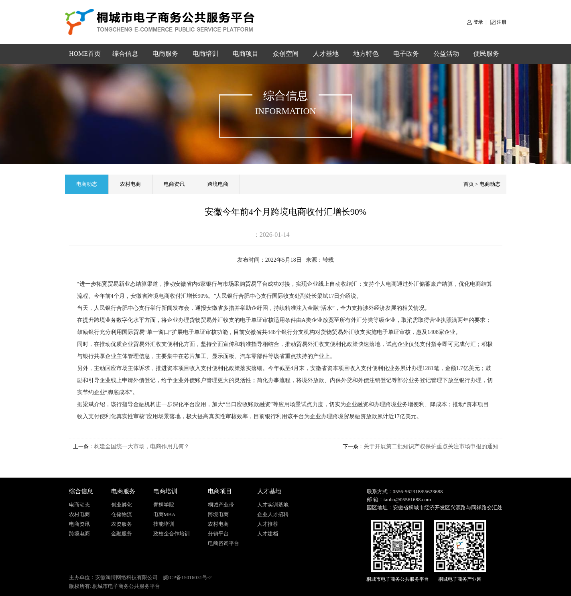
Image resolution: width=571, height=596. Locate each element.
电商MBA (164, 514)
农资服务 (121, 524)
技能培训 (163, 524)
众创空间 (286, 53)
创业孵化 (121, 505)
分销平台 (218, 534)
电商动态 (86, 184)
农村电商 (130, 184)
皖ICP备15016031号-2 (187, 577)
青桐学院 (163, 505)
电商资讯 (174, 184)
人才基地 (326, 53)
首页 (468, 184)
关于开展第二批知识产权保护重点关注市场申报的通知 (431, 446)
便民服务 (486, 53)
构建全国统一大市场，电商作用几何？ (141, 446)
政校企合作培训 (171, 534)
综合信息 (125, 53)
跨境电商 (217, 184)
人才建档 (267, 534)
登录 (478, 22)
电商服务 (165, 53)
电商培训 (205, 53)
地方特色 (366, 53)
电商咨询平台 (223, 543)
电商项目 (245, 53)
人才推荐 (267, 524)
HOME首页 (85, 53)
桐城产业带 (221, 505)
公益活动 (446, 53)
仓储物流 (121, 514)
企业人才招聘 (273, 514)
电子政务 (406, 53)
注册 (501, 22)
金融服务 (121, 534)
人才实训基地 (273, 505)
